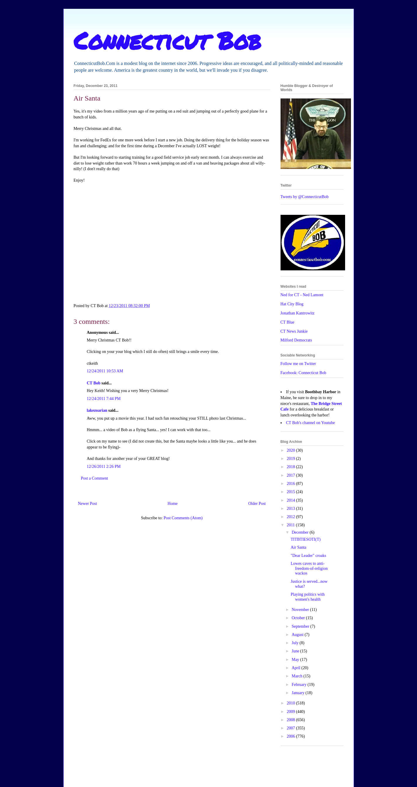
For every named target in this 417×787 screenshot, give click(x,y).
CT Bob (94, 383)
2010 (291, 703)
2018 (291, 467)
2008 (291, 720)
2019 (291, 458)
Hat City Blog (292, 304)
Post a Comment (94, 478)
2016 (291, 483)
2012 (291, 517)
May (296, 659)
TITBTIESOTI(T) (305, 539)
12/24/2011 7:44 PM (104, 398)
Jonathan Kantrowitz (298, 313)
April (296, 668)
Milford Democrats (296, 340)
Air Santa (298, 547)
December (301, 532)
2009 (291, 711)
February (300, 684)
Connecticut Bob (167, 40)
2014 (291, 500)
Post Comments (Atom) (182, 518)
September (301, 626)
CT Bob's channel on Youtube (310, 423)
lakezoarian (97, 410)
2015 (291, 492)
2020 (291, 450)
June (296, 651)
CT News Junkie (294, 331)
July (296, 643)
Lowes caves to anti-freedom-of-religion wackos (309, 568)
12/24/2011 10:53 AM (105, 371)
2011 (291, 525)
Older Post (257, 503)
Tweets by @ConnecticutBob (305, 197)
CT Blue (288, 322)
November (301, 609)
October (299, 618)
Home (173, 503)
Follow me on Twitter (298, 363)
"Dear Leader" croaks (308, 555)
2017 (291, 475)
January (298, 693)
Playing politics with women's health (308, 597)
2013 (291, 508)
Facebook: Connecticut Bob (303, 373)
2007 (291, 728)
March (297, 676)
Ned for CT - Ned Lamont (302, 295)
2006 (291, 736)
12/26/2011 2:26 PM (104, 466)
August (298, 634)
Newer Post (87, 503)
